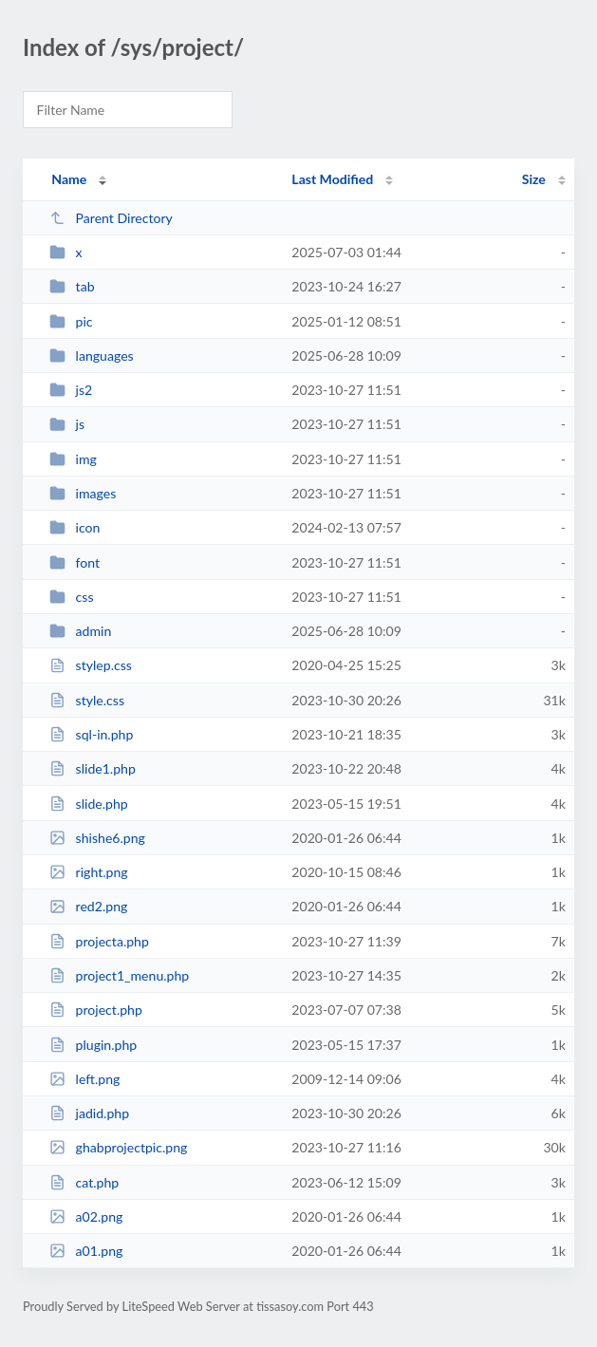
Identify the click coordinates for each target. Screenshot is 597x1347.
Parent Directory (111, 218)
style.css (86, 700)
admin (80, 631)
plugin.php (93, 1045)
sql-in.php (91, 734)
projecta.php (99, 941)
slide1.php (92, 768)
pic (70, 321)
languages (91, 355)
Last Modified (332, 179)
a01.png (85, 1251)
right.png (88, 872)
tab (71, 286)
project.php (95, 1009)
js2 (70, 390)
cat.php (84, 1182)
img (73, 459)
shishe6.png (97, 838)
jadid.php (89, 1113)
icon (74, 527)
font (74, 562)
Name (68, 179)
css (71, 597)
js (66, 424)
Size (534, 179)
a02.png (85, 1216)
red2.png (88, 906)
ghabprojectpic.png (118, 1147)
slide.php (88, 803)
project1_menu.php (119, 975)
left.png (84, 1079)
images (82, 493)
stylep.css (90, 665)
